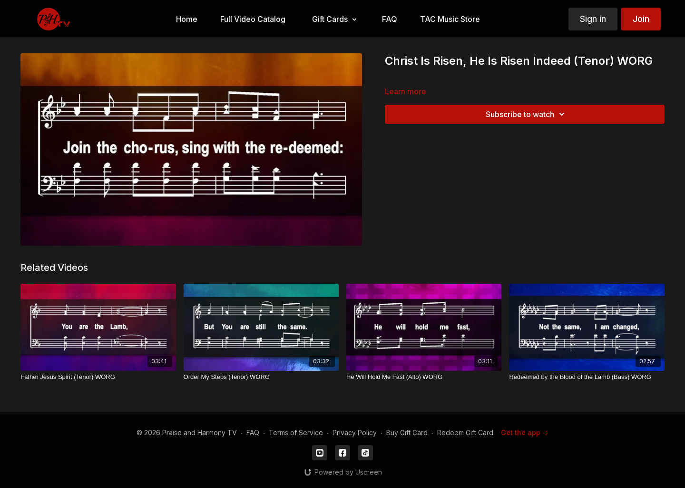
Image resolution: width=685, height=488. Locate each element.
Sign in (593, 19)
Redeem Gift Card (465, 432)
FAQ (252, 432)
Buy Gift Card (407, 432)
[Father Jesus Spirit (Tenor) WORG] (98, 377)
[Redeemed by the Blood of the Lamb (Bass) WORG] (586, 377)
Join (641, 19)
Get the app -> (524, 432)
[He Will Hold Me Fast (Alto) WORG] (423, 377)
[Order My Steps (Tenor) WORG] (261, 377)
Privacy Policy (355, 432)
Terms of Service (296, 432)
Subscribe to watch (527, 114)
